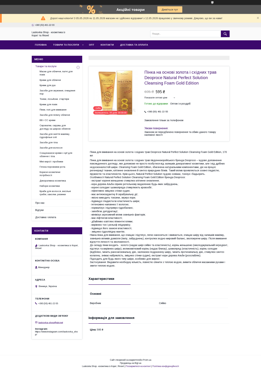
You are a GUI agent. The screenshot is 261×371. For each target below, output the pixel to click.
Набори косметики (50, 186)
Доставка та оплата (134, 44)
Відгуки (39, 210)
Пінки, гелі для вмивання (53, 109)
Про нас (40, 202)
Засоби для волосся (51, 147)
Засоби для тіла (49, 142)
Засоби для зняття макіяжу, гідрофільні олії (55, 136)
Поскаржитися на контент (138, 366)
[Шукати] (225, 34)
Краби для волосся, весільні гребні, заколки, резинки (55, 193)
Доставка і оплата (45, 217)
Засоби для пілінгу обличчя (55, 115)
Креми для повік (48, 104)
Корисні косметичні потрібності (50, 174)
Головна (41, 44)
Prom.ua (147, 360)
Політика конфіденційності (165, 366)
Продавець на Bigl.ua (130, 363)
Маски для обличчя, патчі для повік (56, 73)
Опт (91, 44)
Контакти (107, 44)
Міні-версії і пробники (51, 161)
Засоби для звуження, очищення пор (57, 92)
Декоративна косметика (53, 180)
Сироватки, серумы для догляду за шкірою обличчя (55, 127)
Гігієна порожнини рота (52, 167)
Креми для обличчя (50, 80)
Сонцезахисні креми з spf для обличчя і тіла (56, 154)
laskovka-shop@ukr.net (50, 322)
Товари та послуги (66, 44)
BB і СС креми (47, 120)
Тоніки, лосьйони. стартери (54, 99)
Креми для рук (48, 85)
